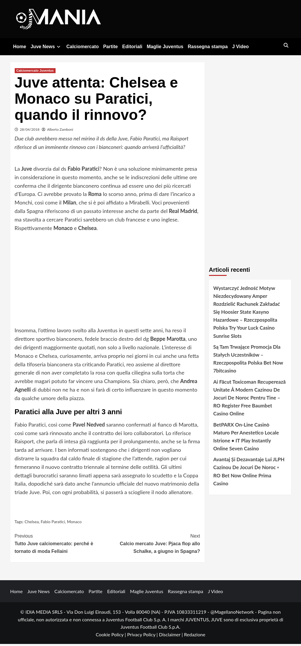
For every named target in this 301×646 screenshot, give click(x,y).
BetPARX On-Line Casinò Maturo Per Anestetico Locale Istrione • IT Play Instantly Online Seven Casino (246, 438)
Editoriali (132, 46)
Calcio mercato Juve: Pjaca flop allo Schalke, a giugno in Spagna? (153, 545)
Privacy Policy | (143, 636)
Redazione (194, 636)
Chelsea (32, 523)
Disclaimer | (171, 636)
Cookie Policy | (111, 636)
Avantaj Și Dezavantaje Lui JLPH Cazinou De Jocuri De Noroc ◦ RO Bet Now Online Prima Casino (249, 473)
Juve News (46, 46)
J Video (240, 46)
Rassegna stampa (208, 46)
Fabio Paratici (53, 523)
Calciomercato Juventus (35, 72)
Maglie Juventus (165, 46)
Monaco (74, 523)
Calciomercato (82, 46)
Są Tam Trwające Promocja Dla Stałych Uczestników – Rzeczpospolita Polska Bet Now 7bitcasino (248, 361)
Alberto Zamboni (60, 131)
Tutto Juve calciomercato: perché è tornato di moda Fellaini (61, 545)
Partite (110, 46)
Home (19, 46)
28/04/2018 (30, 131)
